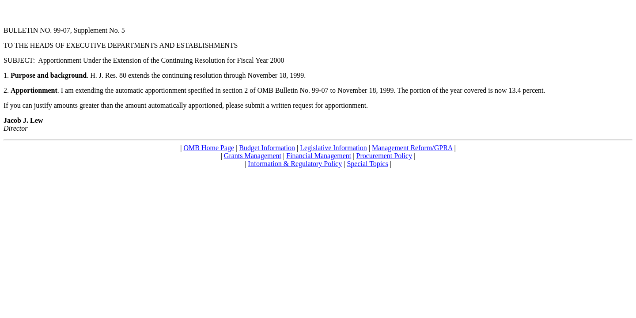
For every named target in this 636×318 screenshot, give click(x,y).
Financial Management (318, 155)
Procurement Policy (384, 155)
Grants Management (252, 155)
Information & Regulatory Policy (295, 163)
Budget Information (267, 147)
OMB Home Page (208, 147)
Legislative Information (333, 147)
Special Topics (367, 163)
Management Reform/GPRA (412, 147)
